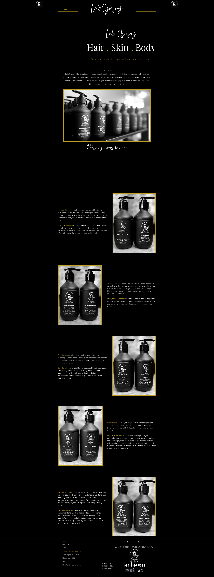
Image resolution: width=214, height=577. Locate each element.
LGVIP (64, 548)
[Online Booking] (146, 9)
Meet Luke (65, 544)
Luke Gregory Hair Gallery (71, 555)
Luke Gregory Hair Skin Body (72, 551)
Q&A (63, 561)
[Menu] (68, 9)
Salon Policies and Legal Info (71, 565)
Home (64, 541)
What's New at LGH (68, 558)
